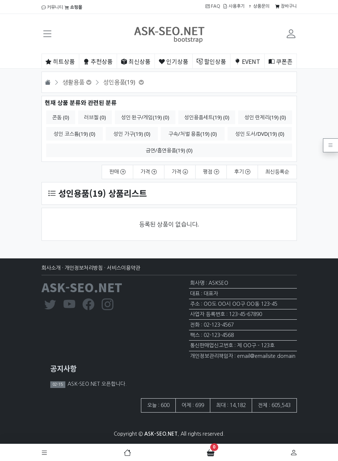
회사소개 (51, 268)
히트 (60, 61)
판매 (117, 171)
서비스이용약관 (123, 268)
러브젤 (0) (95, 117)
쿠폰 (280, 61)
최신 (135, 61)
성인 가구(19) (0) (131, 133)
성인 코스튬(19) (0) (74, 133)
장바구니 (286, 6)
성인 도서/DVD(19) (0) (259, 133)
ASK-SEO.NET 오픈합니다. (96, 383)
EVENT (247, 61)
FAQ (213, 6)
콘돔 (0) (60, 117)
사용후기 (234, 6)
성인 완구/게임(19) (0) (145, 117)
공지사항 (63, 368)
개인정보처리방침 (84, 268)
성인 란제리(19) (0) (265, 117)
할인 (211, 61)
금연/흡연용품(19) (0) (169, 150)
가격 (149, 171)
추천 (98, 61)
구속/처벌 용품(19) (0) (192, 133)
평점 (211, 171)
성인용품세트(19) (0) (206, 117)
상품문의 (258, 6)
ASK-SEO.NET (81, 287)
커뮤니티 (52, 7)
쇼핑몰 (73, 7)
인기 (173, 61)
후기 (242, 171)
